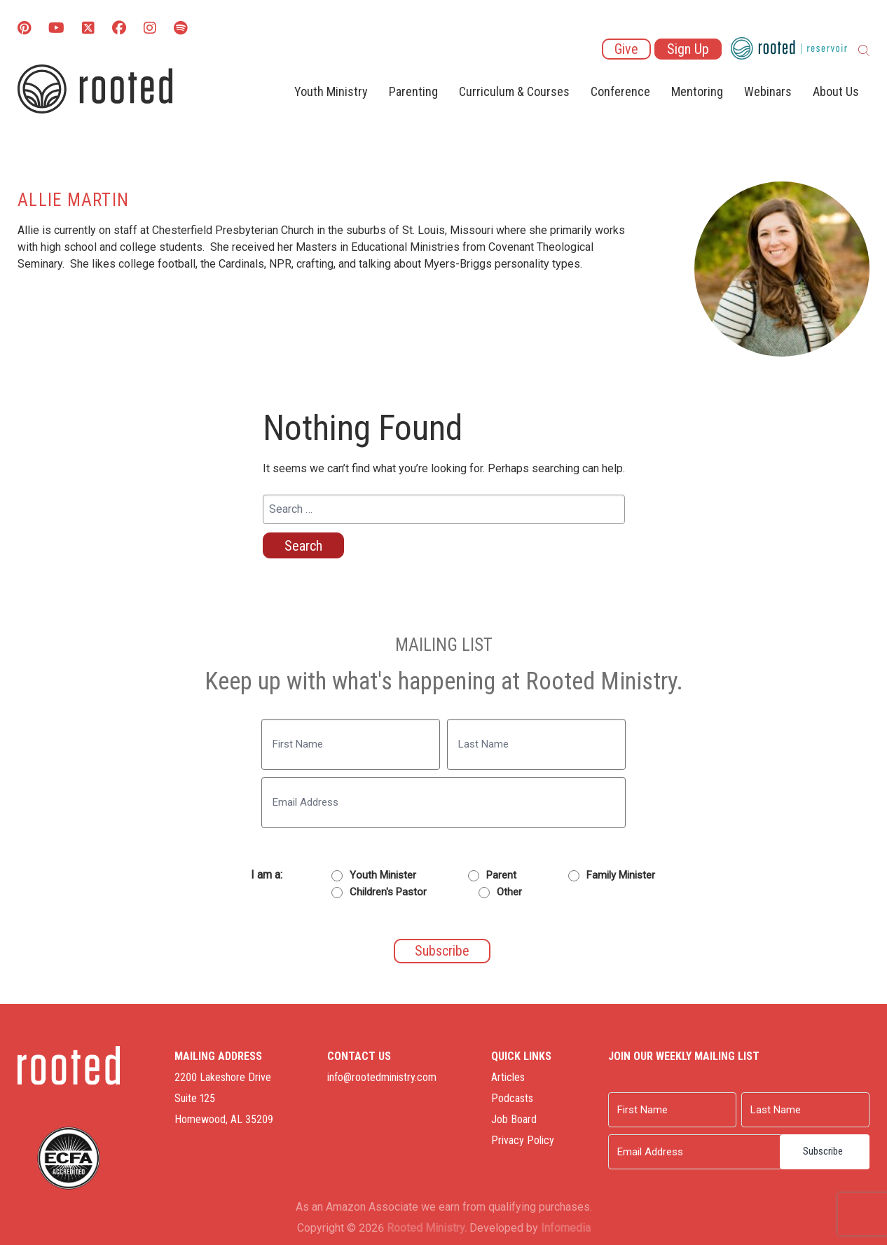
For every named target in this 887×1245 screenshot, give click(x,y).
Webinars (768, 91)
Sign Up (688, 49)
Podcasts (512, 1098)
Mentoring (697, 91)
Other (509, 892)
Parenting (413, 91)
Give (626, 49)
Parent (501, 875)
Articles (508, 1077)
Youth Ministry (331, 91)
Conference (620, 91)
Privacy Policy (522, 1140)
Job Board (514, 1119)
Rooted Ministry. (427, 1227)
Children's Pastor (388, 892)
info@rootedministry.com (381, 1077)
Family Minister (620, 875)
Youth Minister (383, 875)
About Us (836, 91)
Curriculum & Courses (514, 91)
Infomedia (566, 1227)
